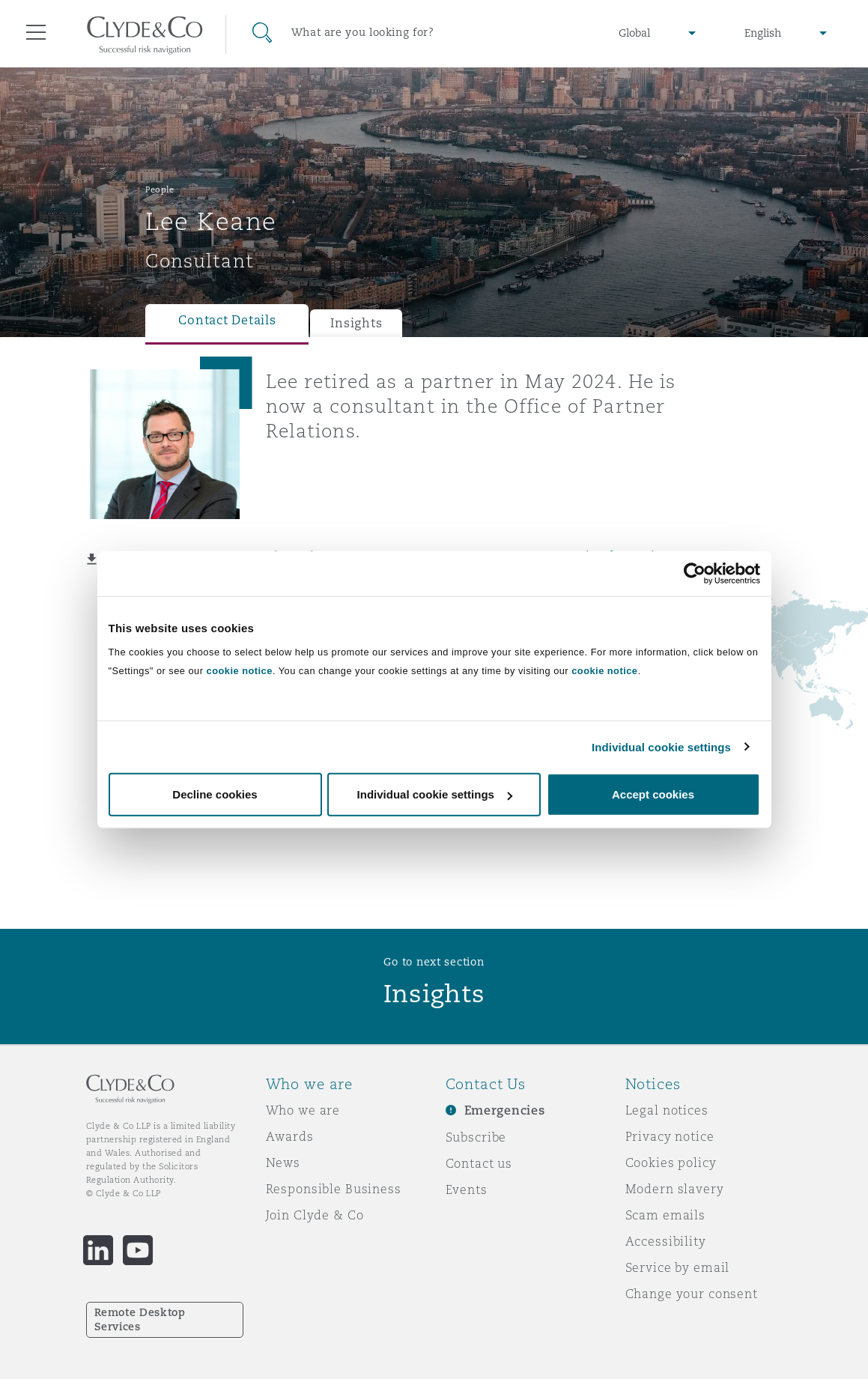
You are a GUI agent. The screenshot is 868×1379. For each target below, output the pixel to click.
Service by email (677, 1267)
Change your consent (691, 1293)
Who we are (303, 1110)
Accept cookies (653, 794)
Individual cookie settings (661, 746)
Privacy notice (669, 1136)
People (159, 189)
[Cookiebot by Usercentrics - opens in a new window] (694, 573)
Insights (356, 323)
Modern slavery (674, 1188)
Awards (290, 1136)
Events (467, 1189)
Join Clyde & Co (315, 1214)
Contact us (479, 1163)
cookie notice (240, 670)
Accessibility (665, 1241)
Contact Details (227, 320)
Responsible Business (333, 1188)
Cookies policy (671, 1162)
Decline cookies (214, 794)
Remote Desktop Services (140, 1319)
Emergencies (504, 1110)
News (283, 1162)
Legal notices (666, 1110)
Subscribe (476, 1137)
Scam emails (665, 1214)
